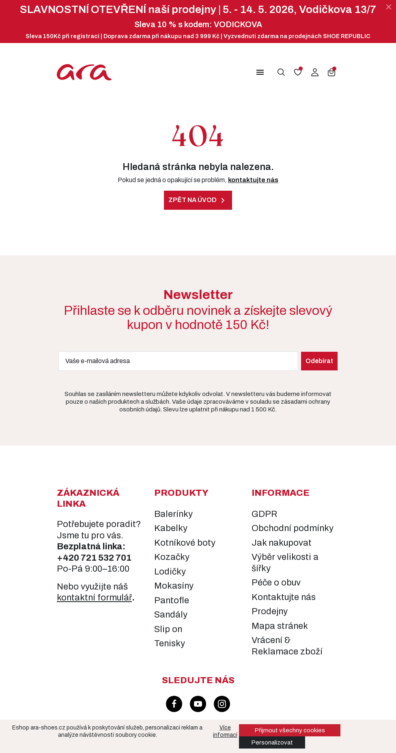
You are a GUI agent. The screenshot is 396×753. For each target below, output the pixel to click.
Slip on (168, 629)
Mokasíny (174, 586)
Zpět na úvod (198, 200)
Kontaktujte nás (284, 597)
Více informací (225, 731)
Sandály (170, 615)
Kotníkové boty (184, 543)
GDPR (265, 514)
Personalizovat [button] (272, 742)
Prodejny (270, 611)
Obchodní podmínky (293, 528)
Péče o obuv (276, 582)
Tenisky (169, 643)
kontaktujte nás (253, 179)
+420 (69, 558)
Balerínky (173, 514)
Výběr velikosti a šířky (285, 562)
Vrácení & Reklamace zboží (287, 645)
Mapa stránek (280, 626)
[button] (255, 72)
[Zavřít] (388, 7)
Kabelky (170, 528)
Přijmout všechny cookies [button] (289, 730)
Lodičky (170, 572)
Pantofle (171, 600)
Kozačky (171, 557)
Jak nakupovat (282, 543)
